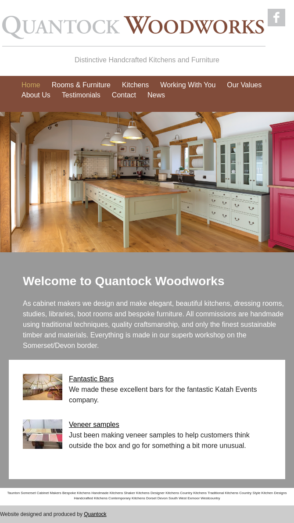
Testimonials (81, 95)
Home (31, 85)
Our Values (244, 85)
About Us (36, 95)
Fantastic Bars (91, 379)
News (156, 95)
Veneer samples (94, 424)
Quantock (95, 514)
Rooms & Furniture (81, 85)
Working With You (187, 85)
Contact (124, 95)
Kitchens (135, 85)
